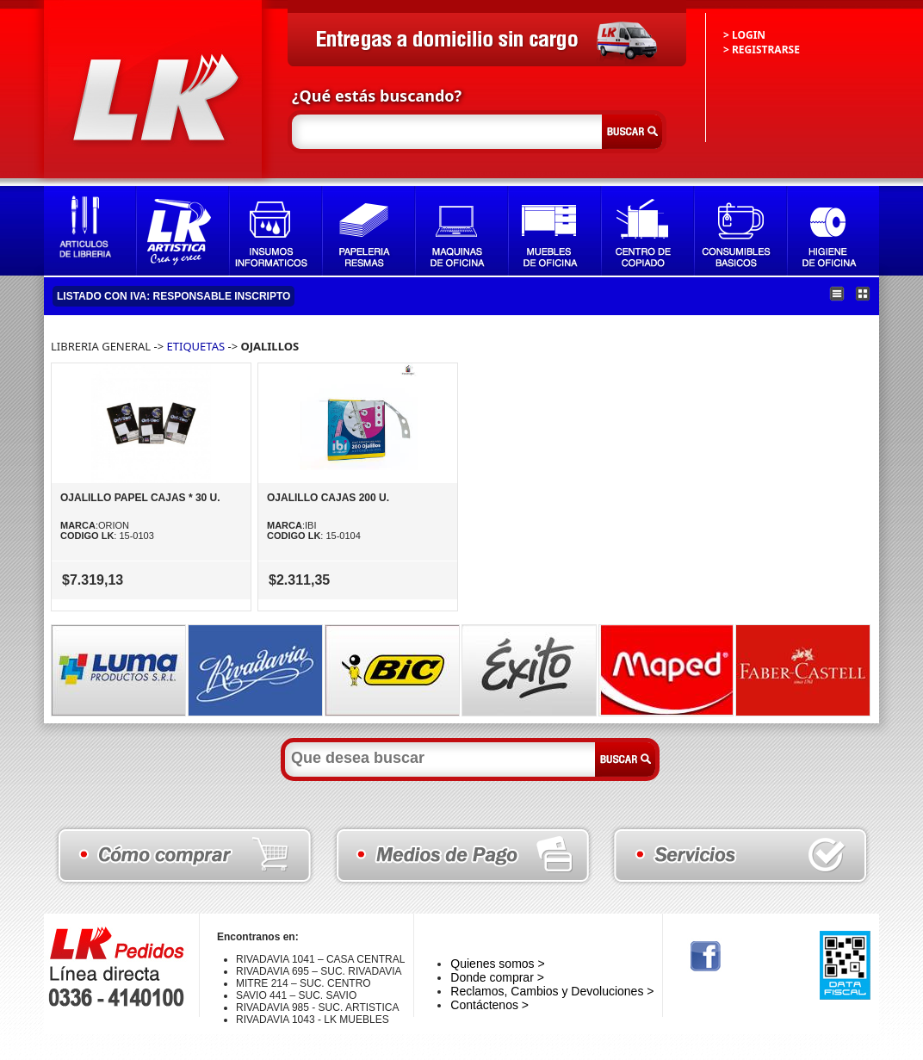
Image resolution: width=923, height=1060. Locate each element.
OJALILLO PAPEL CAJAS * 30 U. (140, 498)
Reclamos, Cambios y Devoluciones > (552, 991)
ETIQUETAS (197, 346)
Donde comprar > (497, 977)
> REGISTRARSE (761, 49)
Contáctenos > (489, 1005)
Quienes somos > (497, 963)
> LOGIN (744, 35)
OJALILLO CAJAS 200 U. (328, 498)
